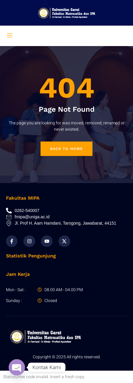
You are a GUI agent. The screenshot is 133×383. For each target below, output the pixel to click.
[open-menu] (9, 36)
